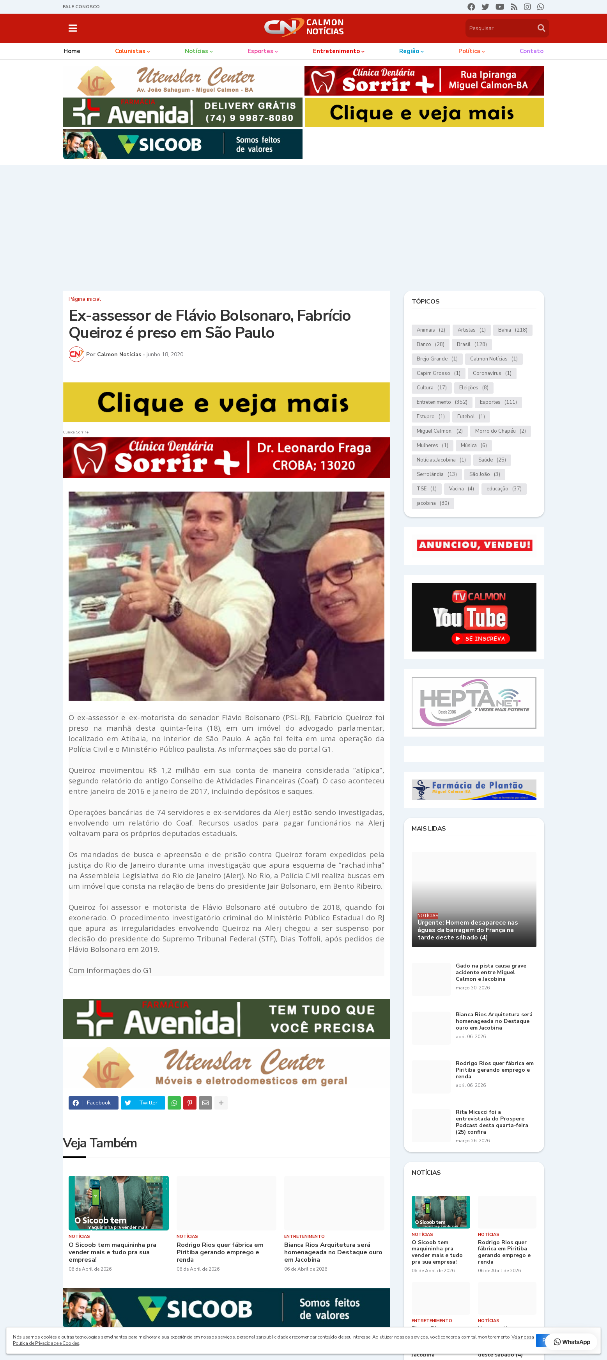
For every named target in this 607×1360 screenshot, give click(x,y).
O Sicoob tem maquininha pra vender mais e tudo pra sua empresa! (112, 1252)
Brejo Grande (437, 359)
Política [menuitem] (469, 51)
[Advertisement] (304, 226)
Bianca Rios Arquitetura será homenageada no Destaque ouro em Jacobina (333, 1252)
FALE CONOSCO (81, 7)
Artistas (472, 330)
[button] (73, 28)
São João (484, 474)
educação (504, 489)
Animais (431, 330)
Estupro (431, 417)
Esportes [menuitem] (260, 51)
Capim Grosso (438, 373)
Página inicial (85, 299)
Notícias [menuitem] (196, 51)
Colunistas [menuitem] (130, 51)
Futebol (471, 417)
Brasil (472, 344)
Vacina (461, 489)
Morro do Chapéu (500, 431)
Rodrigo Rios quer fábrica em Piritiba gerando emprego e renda (220, 1252)
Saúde (492, 460)
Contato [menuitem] (531, 51)
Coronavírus (492, 373)
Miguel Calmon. (440, 431)
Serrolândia (437, 474)
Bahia (512, 330)
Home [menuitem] (72, 51)
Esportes (498, 402)
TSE (427, 489)
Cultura (432, 388)
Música (474, 445)
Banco (430, 344)
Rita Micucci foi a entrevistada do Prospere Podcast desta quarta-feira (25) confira (492, 1122)
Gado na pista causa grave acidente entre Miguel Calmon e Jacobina (491, 972)
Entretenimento (442, 402)
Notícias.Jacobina (441, 460)
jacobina (433, 503)
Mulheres (432, 445)
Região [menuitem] (409, 51)
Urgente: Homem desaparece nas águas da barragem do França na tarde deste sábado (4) (468, 930)
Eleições (473, 388)
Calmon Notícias (494, 359)
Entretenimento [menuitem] (336, 51)
